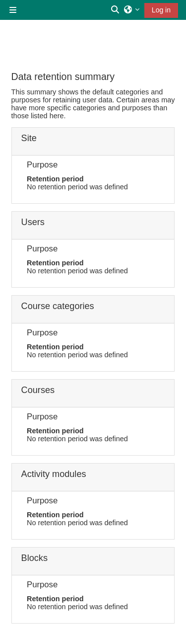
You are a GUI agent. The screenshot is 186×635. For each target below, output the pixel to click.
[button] (115, 9)
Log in (161, 10)
